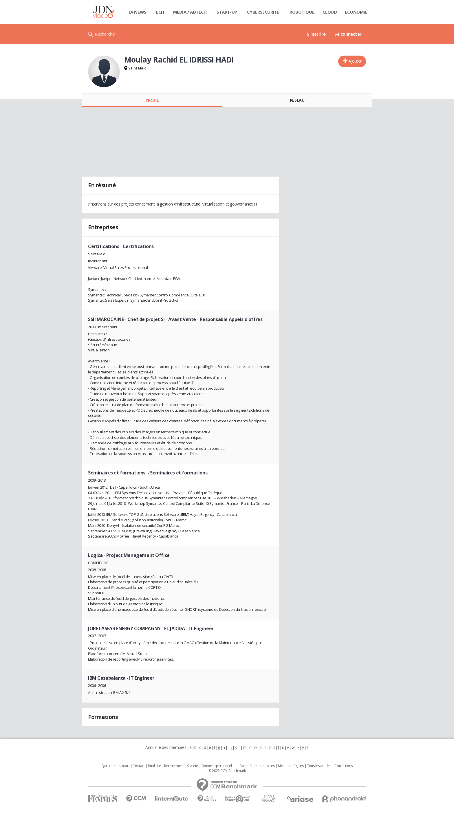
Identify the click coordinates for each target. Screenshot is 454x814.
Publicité (154, 766)
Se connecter (348, 34)
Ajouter (355, 61)
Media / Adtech (190, 12)
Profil (152, 100)
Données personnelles (219, 766)
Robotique (302, 12)
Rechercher (105, 34)
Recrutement (174, 766)
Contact (138, 766)
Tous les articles (319, 766)
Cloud (330, 12)
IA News (138, 12)
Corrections (343, 766)
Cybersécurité (263, 12)
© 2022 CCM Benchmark (227, 771)
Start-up (227, 12)
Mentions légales (290, 766)
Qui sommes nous (115, 766)
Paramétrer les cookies (257, 766)
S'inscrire (316, 34)
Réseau (297, 100)
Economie (356, 12)
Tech (158, 12)
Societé (192, 766)
